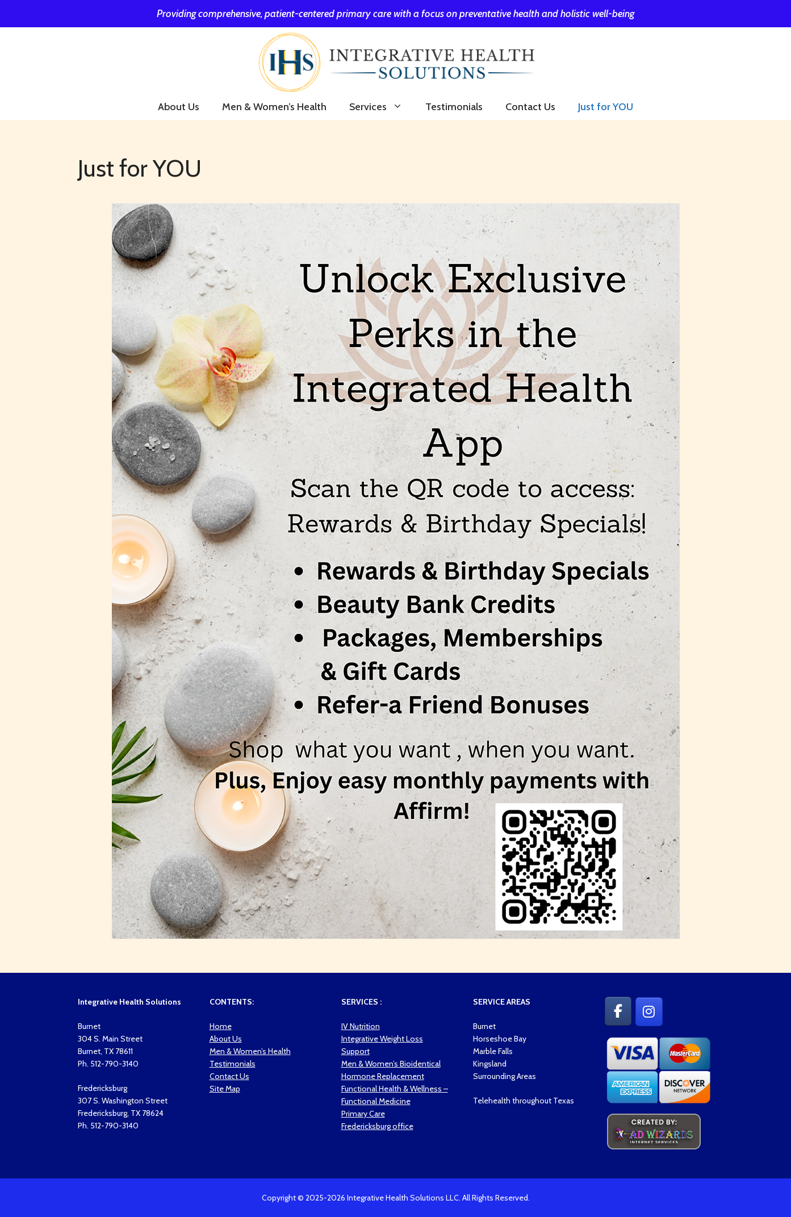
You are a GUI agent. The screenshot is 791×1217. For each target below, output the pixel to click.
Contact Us (530, 107)
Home (221, 1026)
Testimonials (454, 107)
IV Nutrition (360, 1026)
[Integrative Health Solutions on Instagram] (649, 1011)
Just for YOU (605, 107)
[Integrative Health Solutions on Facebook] (618, 1011)
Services (381, 107)
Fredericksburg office (377, 1126)
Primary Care (363, 1114)
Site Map (225, 1089)
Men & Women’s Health (274, 107)
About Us (178, 107)
